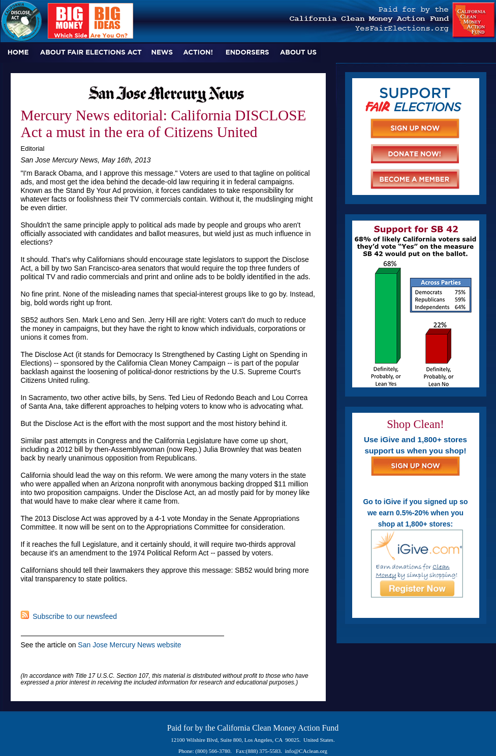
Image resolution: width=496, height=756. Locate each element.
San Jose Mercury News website (129, 645)
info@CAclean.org (306, 751)
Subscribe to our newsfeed (69, 616)
